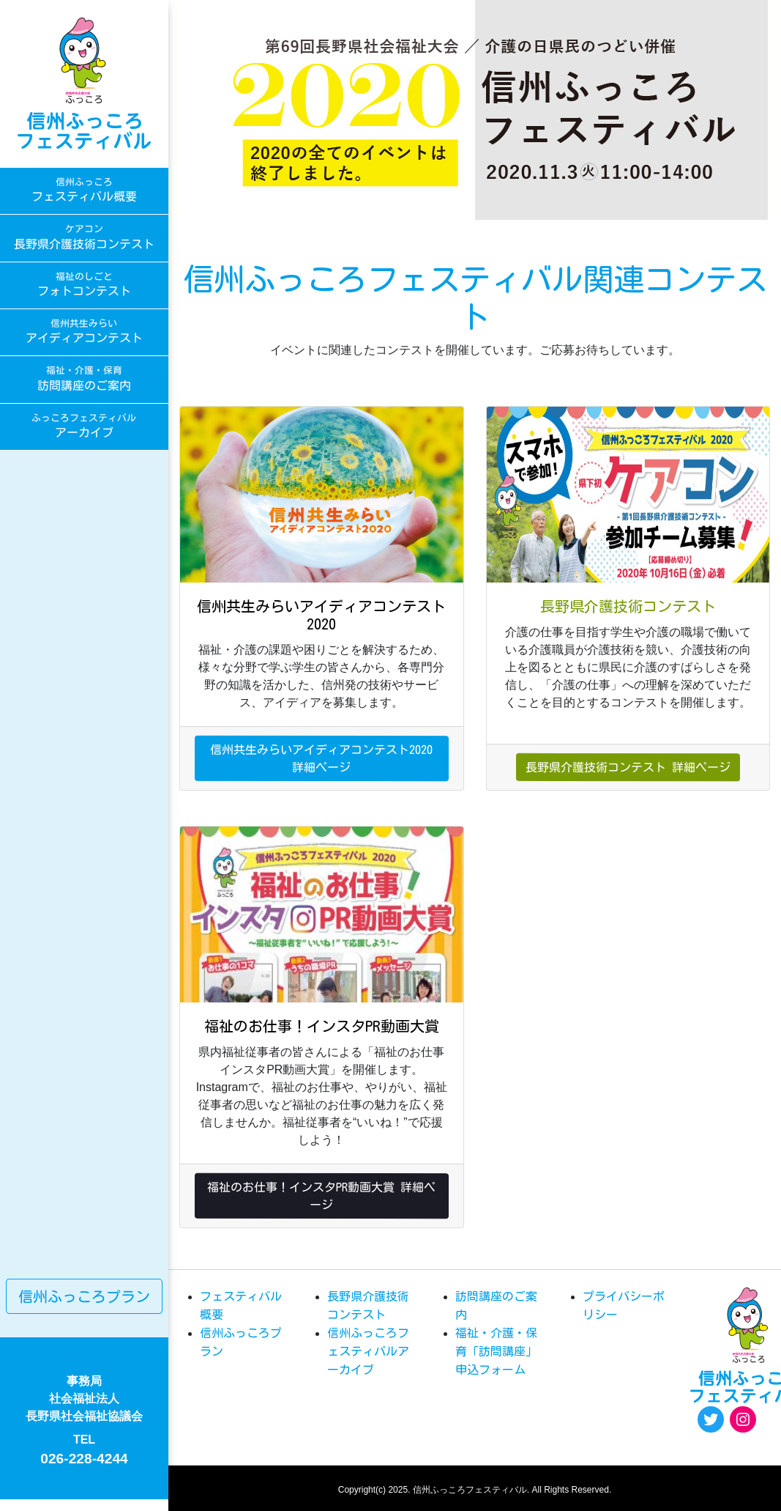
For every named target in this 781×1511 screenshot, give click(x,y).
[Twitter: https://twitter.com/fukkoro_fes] (711, 1419)
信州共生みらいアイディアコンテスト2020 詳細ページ (321, 757)
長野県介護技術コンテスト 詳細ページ (628, 766)
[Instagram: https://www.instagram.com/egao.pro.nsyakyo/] (743, 1419)
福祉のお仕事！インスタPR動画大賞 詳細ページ (321, 1195)
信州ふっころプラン (84, 1296)
